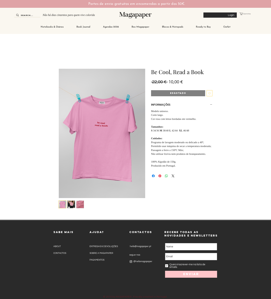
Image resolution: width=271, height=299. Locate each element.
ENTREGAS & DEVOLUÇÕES (104, 246)
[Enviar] (191, 274)
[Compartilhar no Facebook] (153, 176)
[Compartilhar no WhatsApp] (166, 176)
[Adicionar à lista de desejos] (210, 93)
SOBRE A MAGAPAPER (101, 253)
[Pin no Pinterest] (160, 176)
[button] (248, 13)
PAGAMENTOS (97, 260)
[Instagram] (131, 261)
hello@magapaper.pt (140, 246)
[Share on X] (173, 176)
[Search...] (27, 15)
